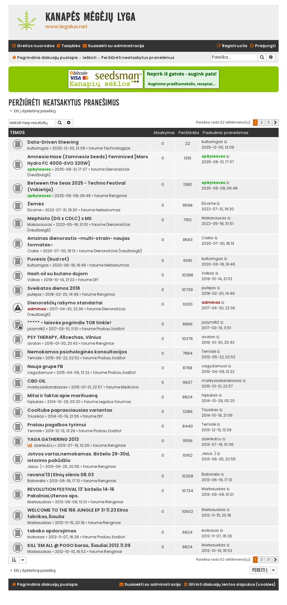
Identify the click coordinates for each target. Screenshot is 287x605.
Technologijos (116, 148)
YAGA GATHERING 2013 (53, 439)
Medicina (130, 387)
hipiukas (35, 401)
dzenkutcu (44, 445)
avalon (34, 343)
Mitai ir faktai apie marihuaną (62, 395)
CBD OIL (36, 381)
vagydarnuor (40, 372)
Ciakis (33, 250)
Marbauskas (39, 501)
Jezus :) (34, 466)
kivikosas (36, 537)
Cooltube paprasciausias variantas (69, 410)
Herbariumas (108, 210)
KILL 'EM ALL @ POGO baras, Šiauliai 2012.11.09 (78, 545)
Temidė (34, 358)
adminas (36, 308)
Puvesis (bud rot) (48, 259)
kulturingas (38, 148)
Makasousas (39, 224)
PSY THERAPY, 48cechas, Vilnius (64, 337)
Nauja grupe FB (45, 366)
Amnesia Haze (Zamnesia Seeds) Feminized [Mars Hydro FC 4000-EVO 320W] (87, 160)
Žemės (35, 204)
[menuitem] (68, 46)
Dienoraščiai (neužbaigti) (118, 250)
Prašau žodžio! (111, 328)
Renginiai (118, 195)
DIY (95, 279)
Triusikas (35, 416)
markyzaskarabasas (47, 387)
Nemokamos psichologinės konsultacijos (77, 352)
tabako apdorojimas (51, 531)
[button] (275, 122)
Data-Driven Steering (53, 142)
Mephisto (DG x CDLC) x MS (59, 218)
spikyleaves (39, 169)
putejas (34, 294)
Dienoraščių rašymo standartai (64, 303)
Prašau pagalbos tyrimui (56, 425)
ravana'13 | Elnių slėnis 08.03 (60, 475)
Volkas (33, 279)
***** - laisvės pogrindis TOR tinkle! (69, 323)
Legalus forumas (115, 401)
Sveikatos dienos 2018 (53, 288)
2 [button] (262, 122)
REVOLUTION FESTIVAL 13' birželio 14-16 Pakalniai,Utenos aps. (70, 492)
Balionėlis (36, 480)
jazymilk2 (36, 328)
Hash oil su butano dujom (57, 274)
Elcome (34, 210)
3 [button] (268, 122)
